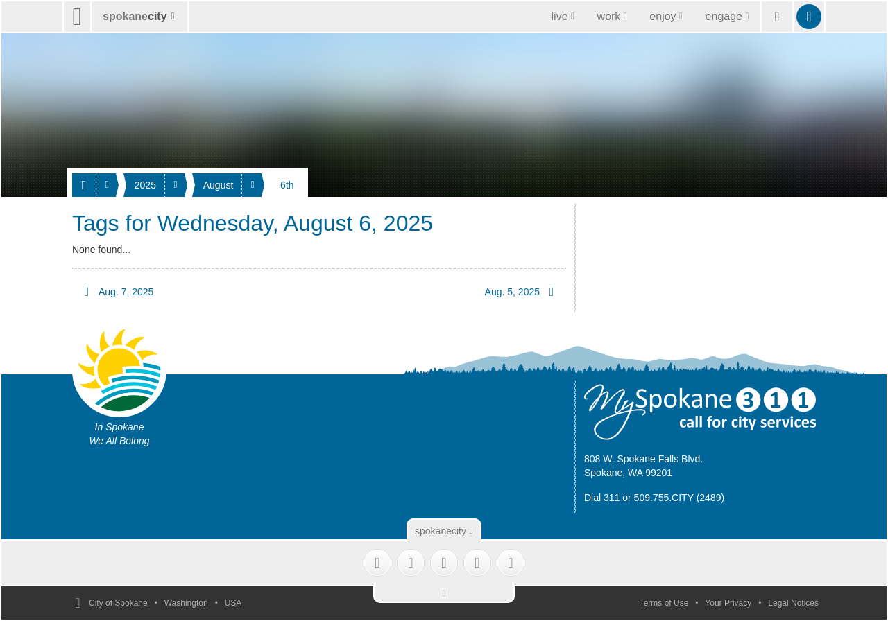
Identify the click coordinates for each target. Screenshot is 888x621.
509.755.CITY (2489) (679, 497)
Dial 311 (602, 497)
